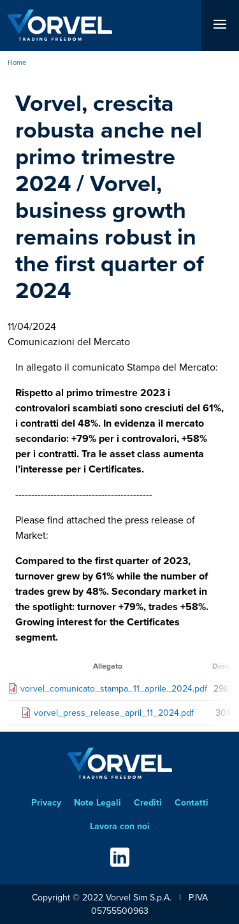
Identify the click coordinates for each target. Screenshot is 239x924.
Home (17, 62)
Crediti (148, 802)
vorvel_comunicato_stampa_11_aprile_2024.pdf (113, 688)
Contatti (191, 802)
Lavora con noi (120, 826)
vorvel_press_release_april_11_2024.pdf (114, 713)
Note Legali (97, 802)
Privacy (46, 802)
